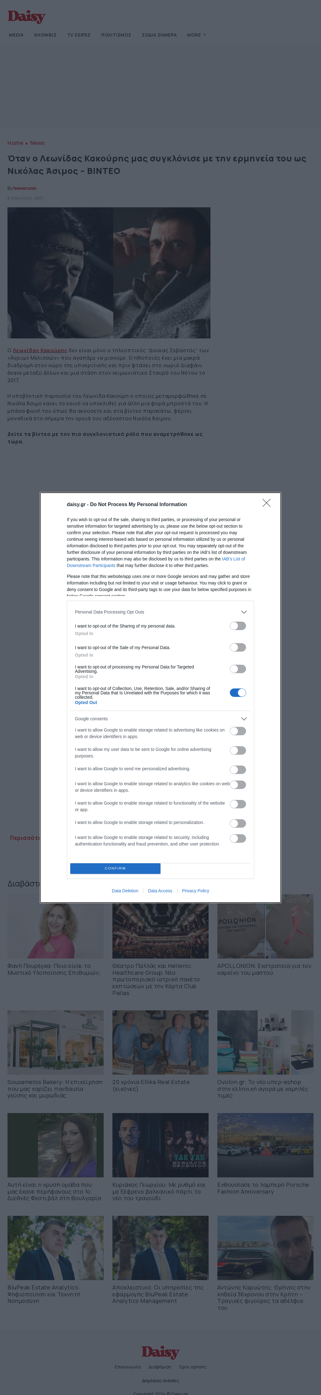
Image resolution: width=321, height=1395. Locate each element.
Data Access (160, 890)
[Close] (268, 505)
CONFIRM (115, 868)
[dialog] (160, 698)
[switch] (238, 626)
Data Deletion (125, 890)
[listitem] (160, 612)
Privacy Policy (195, 890)
